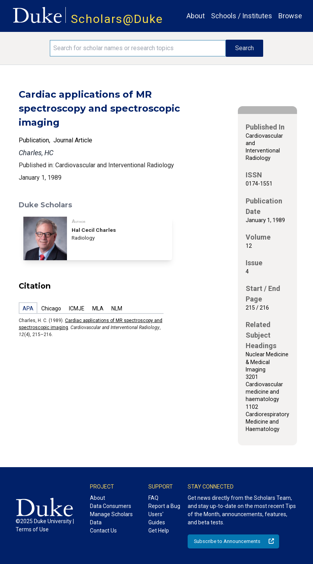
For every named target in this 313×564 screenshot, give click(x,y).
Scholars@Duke (117, 19)
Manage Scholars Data (111, 518)
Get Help (158, 530)
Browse (290, 16)
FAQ (153, 498)
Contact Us (103, 530)
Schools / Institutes (241, 16)
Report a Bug (164, 506)
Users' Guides (156, 518)
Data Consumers (110, 506)
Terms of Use (32, 529)
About (195, 16)
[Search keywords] (138, 48)
